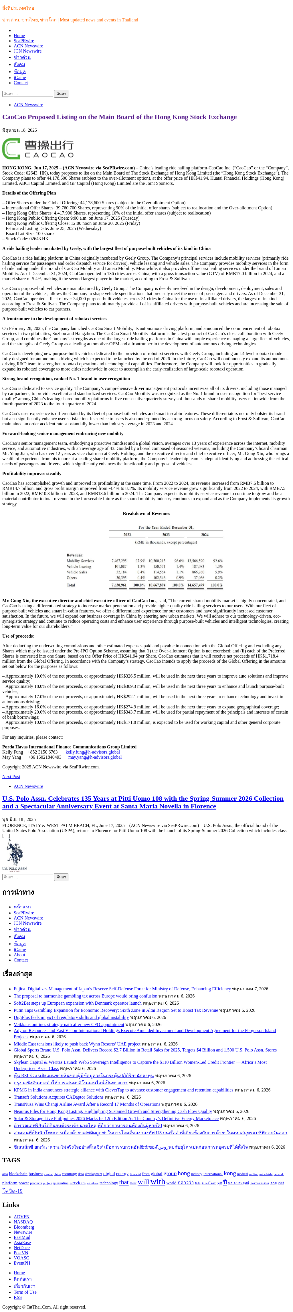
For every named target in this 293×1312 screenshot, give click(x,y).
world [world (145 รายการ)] (172, 1183)
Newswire (23, 1232)
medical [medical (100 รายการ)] (242, 1174)
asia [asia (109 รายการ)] (5, 1174)
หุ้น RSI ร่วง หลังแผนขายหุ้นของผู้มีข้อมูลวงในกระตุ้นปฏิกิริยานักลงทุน (84, 1075)
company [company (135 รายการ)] (69, 1173)
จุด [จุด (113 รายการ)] (219, 1183)
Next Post (11, 776)
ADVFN (21, 1216)
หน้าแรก (22, 906)
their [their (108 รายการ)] (133, 1183)
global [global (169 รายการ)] (156, 1173)
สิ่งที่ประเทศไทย (18, 8)
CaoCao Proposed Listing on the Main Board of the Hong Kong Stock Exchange (119, 117)
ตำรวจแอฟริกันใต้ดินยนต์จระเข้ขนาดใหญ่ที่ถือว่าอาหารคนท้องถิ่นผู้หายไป (88, 1125)
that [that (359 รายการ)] (123, 1182)
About (19, 954)
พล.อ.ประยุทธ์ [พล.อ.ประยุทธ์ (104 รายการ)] (238, 1183)
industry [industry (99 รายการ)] (196, 1174)
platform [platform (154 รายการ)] (9, 1182)
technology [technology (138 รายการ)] (109, 1183)
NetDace (22, 1247)
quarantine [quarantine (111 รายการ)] (60, 1183)
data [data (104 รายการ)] (81, 1174)
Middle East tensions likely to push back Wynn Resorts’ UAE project (77, 1043)
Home (19, 35)
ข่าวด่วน (22, 57)
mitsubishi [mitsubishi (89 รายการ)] (266, 1174)
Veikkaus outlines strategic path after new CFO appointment (69, 1024)
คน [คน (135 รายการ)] (198, 1183)
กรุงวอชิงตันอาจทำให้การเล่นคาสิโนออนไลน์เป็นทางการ (71, 1082)
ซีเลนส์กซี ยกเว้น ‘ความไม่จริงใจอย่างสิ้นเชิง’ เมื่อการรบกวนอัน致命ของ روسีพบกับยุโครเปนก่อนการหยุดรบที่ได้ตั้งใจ (131, 1147)
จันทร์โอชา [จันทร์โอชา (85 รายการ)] (209, 1183)
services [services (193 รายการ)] (78, 1182)
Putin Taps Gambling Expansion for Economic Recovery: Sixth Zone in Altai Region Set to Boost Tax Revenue (116, 1010)
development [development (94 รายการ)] (93, 1174)
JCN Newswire (27, 51)
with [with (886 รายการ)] (158, 1181)
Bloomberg (24, 1227)
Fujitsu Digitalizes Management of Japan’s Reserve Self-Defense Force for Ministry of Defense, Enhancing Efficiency (122, 988)
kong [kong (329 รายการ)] (230, 1173)
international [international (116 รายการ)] (213, 1174)
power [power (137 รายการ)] (24, 1183)
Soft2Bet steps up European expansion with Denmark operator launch (78, 1003)
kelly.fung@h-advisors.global (93, 752)
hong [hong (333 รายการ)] (184, 1173)
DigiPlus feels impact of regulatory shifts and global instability (71, 1017)
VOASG (21, 1257)
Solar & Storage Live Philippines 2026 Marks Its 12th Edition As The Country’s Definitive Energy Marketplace (116, 1118)
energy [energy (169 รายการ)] (122, 1173)
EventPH (22, 1263)
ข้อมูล (20, 71)
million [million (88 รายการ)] (253, 1174)
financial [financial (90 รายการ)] (135, 1174)
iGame (20, 77)
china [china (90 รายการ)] (57, 1174)
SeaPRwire (24, 40)
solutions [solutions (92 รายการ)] (92, 1183)
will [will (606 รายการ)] (143, 1182)
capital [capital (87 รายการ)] (48, 1174)
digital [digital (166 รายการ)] (109, 1173)
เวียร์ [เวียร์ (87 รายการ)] (281, 1183)
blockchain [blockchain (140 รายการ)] (18, 1173)
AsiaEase (22, 1242)
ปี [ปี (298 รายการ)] (225, 1182)
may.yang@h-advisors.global (95, 757)
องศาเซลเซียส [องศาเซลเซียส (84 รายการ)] (259, 1183)
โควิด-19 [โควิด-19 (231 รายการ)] (12, 1191)
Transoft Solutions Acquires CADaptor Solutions (59, 1097)
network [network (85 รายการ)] (279, 1174)
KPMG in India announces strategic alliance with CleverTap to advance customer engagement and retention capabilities (123, 1089)
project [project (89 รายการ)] (47, 1183)
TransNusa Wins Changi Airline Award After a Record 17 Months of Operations (87, 1104)
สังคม (19, 64)
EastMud (22, 1237)
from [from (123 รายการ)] (146, 1174)
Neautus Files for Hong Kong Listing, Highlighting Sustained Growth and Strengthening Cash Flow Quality (113, 1111)
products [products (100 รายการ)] (36, 1183)
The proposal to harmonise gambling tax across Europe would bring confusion (85, 995)
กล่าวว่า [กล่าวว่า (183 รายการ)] (186, 1182)
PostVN (21, 1252)
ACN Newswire (28, 45)
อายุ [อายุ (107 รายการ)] (273, 1183)
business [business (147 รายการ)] (36, 1173)
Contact (21, 82)
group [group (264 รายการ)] (170, 1173)
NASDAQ (23, 1221)
